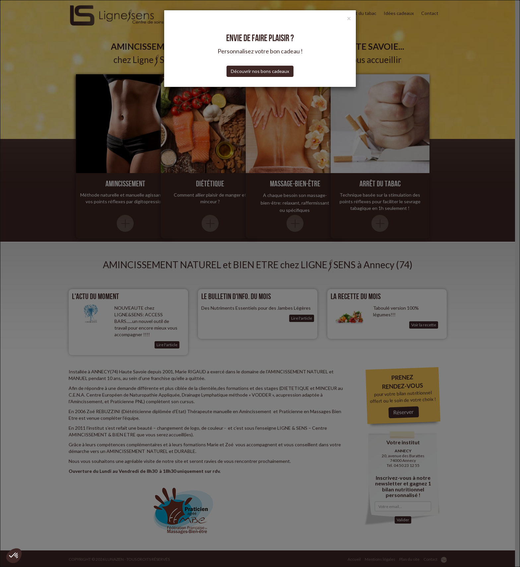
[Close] (349, 18)
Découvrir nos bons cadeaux (260, 71)
